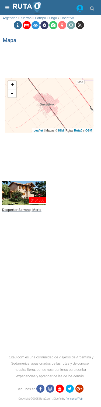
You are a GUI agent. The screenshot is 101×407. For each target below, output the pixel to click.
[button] (79, 9)
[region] (49, 63)
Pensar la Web (74, 398)
